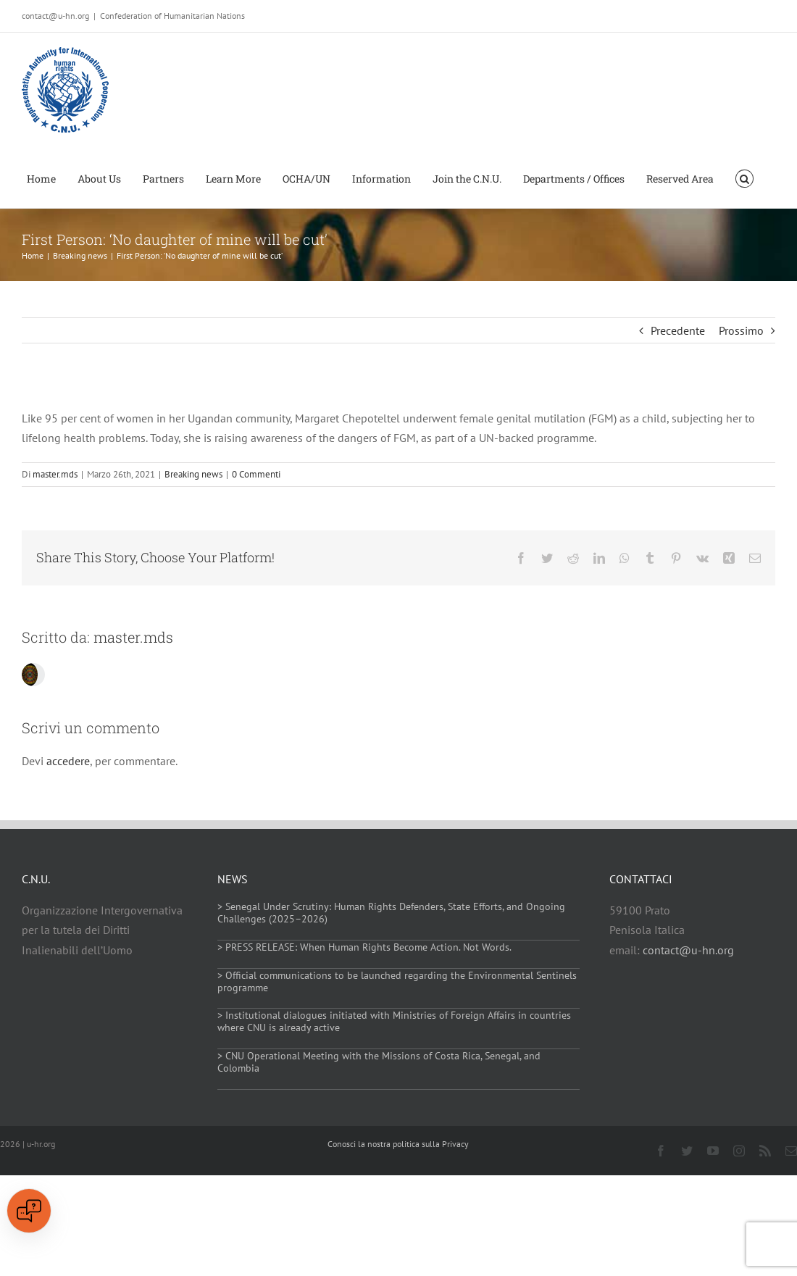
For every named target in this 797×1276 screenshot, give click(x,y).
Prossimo (741, 330)
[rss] (765, 1150)
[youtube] (713, 1150)
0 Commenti (256, 474)
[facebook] (661, 1150)
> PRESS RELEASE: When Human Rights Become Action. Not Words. (364, 947)
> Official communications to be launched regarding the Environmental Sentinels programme (397, 981)
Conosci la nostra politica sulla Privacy (398, 1143)
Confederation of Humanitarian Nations (172, 15)
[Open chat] (29, 1211)
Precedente (678, 330)
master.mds (55, 474)
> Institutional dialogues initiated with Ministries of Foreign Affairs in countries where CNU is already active (394, 1021)
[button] (744, 177)
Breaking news (193, 474)
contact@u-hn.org (688, 950)
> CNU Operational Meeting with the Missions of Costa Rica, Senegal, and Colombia (379, 1062)
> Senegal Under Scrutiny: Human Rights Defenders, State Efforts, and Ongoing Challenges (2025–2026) (391, 912)
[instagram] (739, 1150)
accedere (68, 761)
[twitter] (687, 1150)
